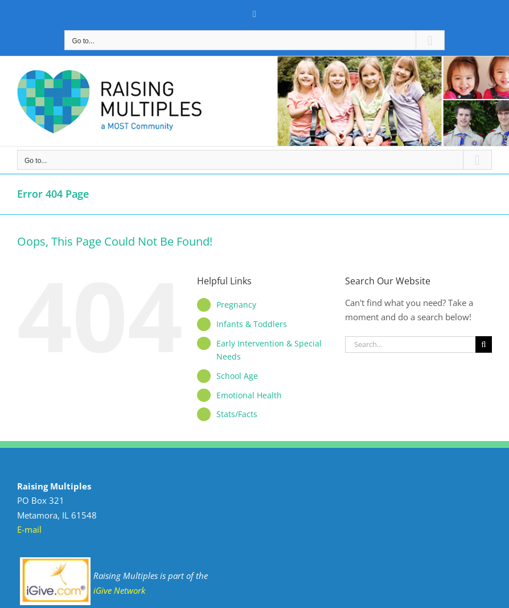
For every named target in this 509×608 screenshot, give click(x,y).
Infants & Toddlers (251, 324)
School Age (237, 375)
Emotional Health (249, 395)
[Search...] (410, 344)
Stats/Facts (236, 414)
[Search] (483, 344)
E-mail (29, 529)
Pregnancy (236, 304)
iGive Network (119, 590)
